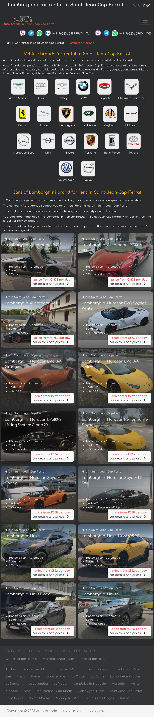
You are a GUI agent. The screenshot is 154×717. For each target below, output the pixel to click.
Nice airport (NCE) (94, 659)
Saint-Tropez (14, 698)
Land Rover (88, 125)
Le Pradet (60, 683)
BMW (83, 98)
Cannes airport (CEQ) (21, 659)
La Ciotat (78, 676)
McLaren (131, 125)
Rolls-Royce (112, 153)
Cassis (103, 669)
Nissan (69, 153)
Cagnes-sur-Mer (64, 669)
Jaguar (44, 125)
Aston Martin (18, 98)
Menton (136, 683)
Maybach (110, 125)
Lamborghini (66, 125)
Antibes (11, 669)
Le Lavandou (38, 683)
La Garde (97, 676)
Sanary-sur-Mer (67, 698)
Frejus (21, 676)
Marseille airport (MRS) (59, 659)
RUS (136, 6)
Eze (8, 676)
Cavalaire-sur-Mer (126, 669)
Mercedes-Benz (23, 153)
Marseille (118, 683)
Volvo (88, 180)
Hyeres (36, 676)
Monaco (12, 691)
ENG (146, 6)
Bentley (62, 98)
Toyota (133, 153)
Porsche (90, 153)
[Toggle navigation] (145, 21)
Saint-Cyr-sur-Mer (91, 691)
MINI (48, 153)
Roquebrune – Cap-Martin (54, 691)
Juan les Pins (56, 676)
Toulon (125, 698)
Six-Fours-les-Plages (99, 698)
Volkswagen (66, 180)
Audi (41, 98)
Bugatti (104, 98)
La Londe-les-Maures (125, 676)
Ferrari (22, 125)
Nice (27, 691)
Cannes (87, 669)
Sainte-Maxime (39, 698)
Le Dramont (14, 683)
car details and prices (52, 282)
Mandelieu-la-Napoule (89, 683)
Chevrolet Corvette (131, 98)
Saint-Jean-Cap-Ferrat (126, 691)
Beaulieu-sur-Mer (34, 669)
